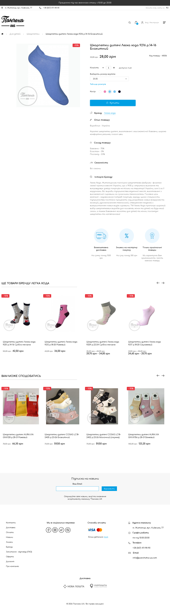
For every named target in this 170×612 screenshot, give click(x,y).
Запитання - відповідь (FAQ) (19, 552)
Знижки (9, 542)
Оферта (10, 557)
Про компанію (12, 566)
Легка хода (110, 113)
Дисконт (10, 562)
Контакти (11, 523)
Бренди (9, 547)
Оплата (10, 532)
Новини (9, 537)
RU (167, 8)
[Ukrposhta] (98, 586)
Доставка (10, 528)
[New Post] (73, 586)
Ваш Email (77, 484)
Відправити (109, 489)
